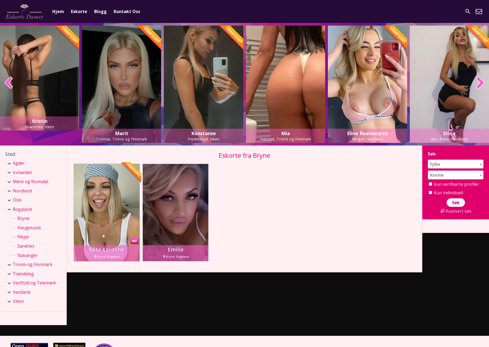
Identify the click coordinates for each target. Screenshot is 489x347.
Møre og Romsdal (30, 181)
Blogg (100, 11)
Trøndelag (23, 274)
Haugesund (29, 228)
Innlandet (22, 172)
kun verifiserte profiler (454, 184)
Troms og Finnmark (33, 264)
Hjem (58, 11)
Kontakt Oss (127, 11)
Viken (18, 301)
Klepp (23, 237)
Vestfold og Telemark (34, 283)
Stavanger (27, 255)
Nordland (22, 191)
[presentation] (9, 83)
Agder (19, 163)
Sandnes (25, 246)
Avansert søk (456, 211)
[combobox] (456, 164)
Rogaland (22, 209)
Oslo (17, 200)
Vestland (21, 292)
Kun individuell (446, 193)
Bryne (23, 218)
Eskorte (79, 11)
